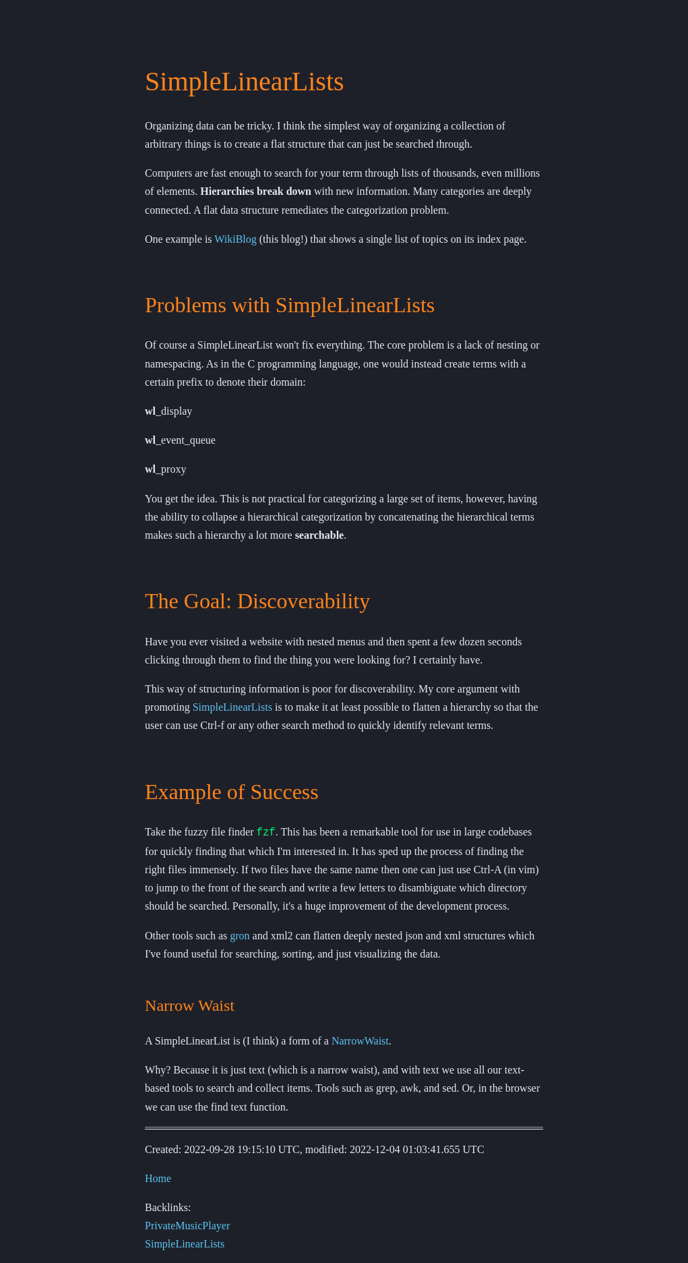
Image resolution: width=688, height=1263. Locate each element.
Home (158, 1177)
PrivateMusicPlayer (187, 1225)
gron (239, 934)
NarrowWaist (360, 1040)
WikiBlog (235, 239)
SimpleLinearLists (232, 707)
